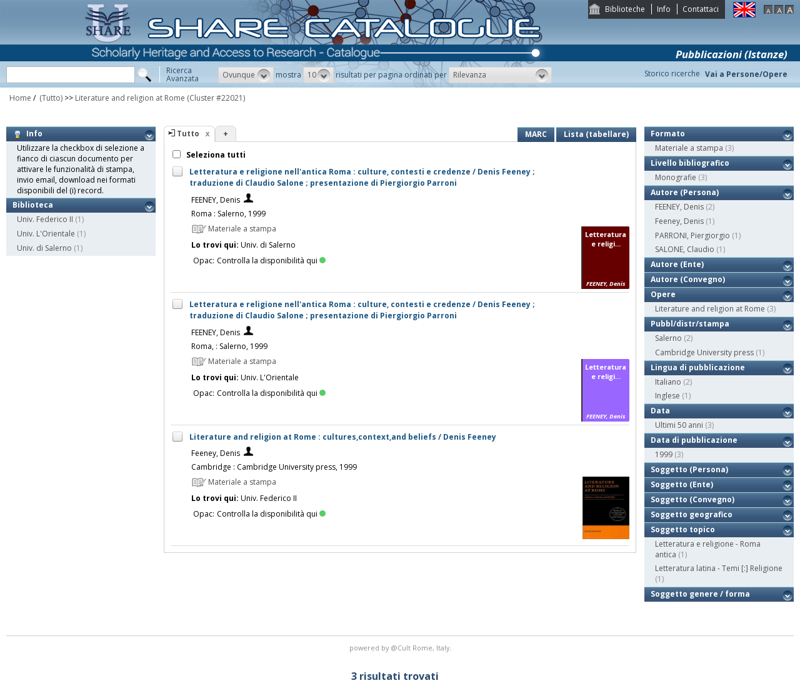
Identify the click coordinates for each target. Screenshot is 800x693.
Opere (663, 294)
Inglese (667, 395)
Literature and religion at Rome (130, 98)
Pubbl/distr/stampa (690, 323)
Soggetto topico (683, 529)
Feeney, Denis (215, 453)
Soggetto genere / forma (700, 594)
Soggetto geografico (691, 514)
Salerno (668, 338)
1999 (663, 454)
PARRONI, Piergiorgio (692, 235)
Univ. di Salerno (44, 248)
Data (660, 410)
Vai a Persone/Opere (746, 74)
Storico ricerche (672, 73)
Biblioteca (32, 205)
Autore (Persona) (685, 192)
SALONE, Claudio (684, 249)
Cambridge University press (704, 352)
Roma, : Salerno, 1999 (229, 346)
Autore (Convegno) (688, 279)
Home (20, 98)
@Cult (401, 647)
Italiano (668, 382)
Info (664, 9)
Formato (668, 133)
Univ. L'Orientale (46, 233)
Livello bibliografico (690, 163)
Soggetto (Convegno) (692, 499)
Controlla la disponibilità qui (271, 260)
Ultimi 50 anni (679, 425)
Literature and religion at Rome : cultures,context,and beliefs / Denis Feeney (342, 437)
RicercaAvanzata (182, 74)
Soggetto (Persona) (689, 469)
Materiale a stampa (689, 148)
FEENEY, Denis (215, 200)
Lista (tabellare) (596, 134)
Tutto (188, 133)
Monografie (675, 177)
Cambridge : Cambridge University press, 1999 (274, 467)
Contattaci (700, 9)
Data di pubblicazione (694, 440)
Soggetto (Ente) (682, 484)
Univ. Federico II (45, 219)
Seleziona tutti (215, 154)
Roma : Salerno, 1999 (228, 213)
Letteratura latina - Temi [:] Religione (718, 568)
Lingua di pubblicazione (698, 367)
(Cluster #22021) (216, 98)
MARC (536, 134)
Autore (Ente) (677, 264)
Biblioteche (625, 9)
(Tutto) (50, 98)
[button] (246, 75)
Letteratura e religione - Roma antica (708, 549)
